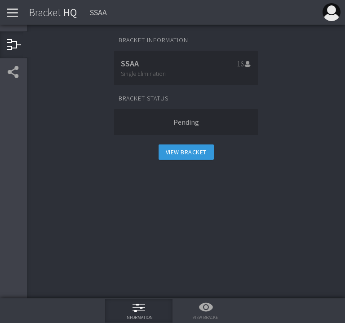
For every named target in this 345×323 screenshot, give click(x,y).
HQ (53, 12)
